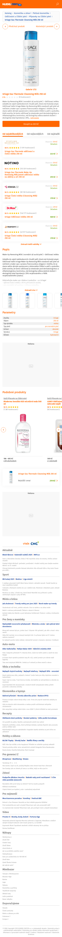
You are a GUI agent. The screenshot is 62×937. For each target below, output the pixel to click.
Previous (3, 429)
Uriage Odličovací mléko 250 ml (19, 216)
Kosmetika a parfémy (9, 888)
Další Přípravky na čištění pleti (15, 398)
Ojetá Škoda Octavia (9, 862)
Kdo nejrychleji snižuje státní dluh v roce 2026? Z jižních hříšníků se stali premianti (30, 709)
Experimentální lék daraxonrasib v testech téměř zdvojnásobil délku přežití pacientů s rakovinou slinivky (27, 686)
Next (58, 429)
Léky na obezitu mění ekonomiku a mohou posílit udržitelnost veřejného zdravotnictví (26, 705)
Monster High (6, 877)
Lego (4, 882)
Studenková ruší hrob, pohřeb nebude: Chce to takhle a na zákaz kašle (26, 607)
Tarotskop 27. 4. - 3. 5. (9, 763)
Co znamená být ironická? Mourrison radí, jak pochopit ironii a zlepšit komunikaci (30, 808)
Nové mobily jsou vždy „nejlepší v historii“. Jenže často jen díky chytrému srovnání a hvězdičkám (30, 676)
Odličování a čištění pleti (16, 16)
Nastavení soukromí (44, 932)
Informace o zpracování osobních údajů (16, 932)
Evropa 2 (5, 919)
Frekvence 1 (6, 916)
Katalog (8, 13)
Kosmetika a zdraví (22, 13)
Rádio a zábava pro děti (10, 913)
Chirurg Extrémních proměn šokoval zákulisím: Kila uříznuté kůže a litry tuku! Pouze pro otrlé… (30, 569)
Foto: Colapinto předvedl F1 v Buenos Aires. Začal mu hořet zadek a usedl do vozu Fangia (30, 654)
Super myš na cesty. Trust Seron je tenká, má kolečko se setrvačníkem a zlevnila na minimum (30, 681)
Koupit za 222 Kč (31, 123)
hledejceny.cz (7, 837)
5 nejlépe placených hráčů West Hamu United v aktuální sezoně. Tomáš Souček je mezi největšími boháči (29, 584)
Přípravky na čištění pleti (40, 16)
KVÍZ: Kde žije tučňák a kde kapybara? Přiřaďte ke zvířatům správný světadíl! (28, 744)
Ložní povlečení (7, 896)
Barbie (4, 879)
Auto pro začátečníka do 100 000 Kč (14, 857)
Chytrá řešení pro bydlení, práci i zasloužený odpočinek (21, 789)
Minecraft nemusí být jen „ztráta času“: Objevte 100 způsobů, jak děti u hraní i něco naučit (30, 631)
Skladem (53, 144)
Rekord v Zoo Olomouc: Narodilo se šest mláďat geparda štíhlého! (24, 802)
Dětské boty (6, 893)
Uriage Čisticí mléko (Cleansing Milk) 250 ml (21, 196)
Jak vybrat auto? (7, 865)
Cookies (33, 932)
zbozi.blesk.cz (7, 848)
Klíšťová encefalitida (9, 787)
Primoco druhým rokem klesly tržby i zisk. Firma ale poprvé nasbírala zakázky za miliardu (29, 701)
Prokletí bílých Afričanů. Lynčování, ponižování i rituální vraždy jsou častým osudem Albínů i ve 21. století (30, 564)
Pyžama (5, 885)
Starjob (4, 908)
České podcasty (7, 911)
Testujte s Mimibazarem (10, 874)
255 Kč (52, 177)
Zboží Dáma (6, 845)
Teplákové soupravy (9, 891)
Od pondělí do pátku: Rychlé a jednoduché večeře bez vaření (23, 722)
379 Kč (52, 198)
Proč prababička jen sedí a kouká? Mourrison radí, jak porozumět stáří (26, 805)
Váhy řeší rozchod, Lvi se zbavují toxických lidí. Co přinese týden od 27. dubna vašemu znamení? (28, 636)
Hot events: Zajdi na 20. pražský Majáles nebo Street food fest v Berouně (27, 766)
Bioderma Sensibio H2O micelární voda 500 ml (22, 402)
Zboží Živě (5, 840)
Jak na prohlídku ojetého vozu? (12, 851)
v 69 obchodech (10, 461)
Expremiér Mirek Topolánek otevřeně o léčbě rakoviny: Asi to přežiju (25, 825)
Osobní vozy (6, 842)
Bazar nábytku (7, 899)
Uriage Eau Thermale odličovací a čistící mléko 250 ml (19, 152)
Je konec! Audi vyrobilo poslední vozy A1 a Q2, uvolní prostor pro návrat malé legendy (28, 658)
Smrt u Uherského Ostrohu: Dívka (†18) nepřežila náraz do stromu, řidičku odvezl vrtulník (29, 560)
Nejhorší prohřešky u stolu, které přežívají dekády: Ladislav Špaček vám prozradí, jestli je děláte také (30, 726)
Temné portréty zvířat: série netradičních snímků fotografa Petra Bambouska (28, 747)
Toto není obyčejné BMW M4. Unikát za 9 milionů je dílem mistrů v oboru (26, 662)
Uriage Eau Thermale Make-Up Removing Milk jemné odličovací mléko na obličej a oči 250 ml (22, 174)
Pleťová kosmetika (41, 13)
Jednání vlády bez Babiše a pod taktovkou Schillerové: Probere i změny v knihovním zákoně (30, 614)
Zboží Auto (6, 859)
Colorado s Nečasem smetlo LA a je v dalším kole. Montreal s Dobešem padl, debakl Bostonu (30, 589)
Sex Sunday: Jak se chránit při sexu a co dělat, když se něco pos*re (25, 768)
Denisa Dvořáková (8, 828)
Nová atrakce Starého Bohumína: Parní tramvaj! (18, 750)
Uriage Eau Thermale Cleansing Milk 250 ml (24, 94)
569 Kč (52, 217)
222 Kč (52, 154)
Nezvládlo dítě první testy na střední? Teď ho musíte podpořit (23, 784)
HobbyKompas (7, 854)
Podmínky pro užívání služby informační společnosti (40, 930)
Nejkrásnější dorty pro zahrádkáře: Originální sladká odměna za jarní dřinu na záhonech (29, 730)
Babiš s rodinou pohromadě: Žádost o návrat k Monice (20, 610)
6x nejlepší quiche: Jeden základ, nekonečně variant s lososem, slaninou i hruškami (30, 640)
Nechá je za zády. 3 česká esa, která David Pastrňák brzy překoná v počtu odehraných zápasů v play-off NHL (27, 594)
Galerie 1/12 (31, 89)
